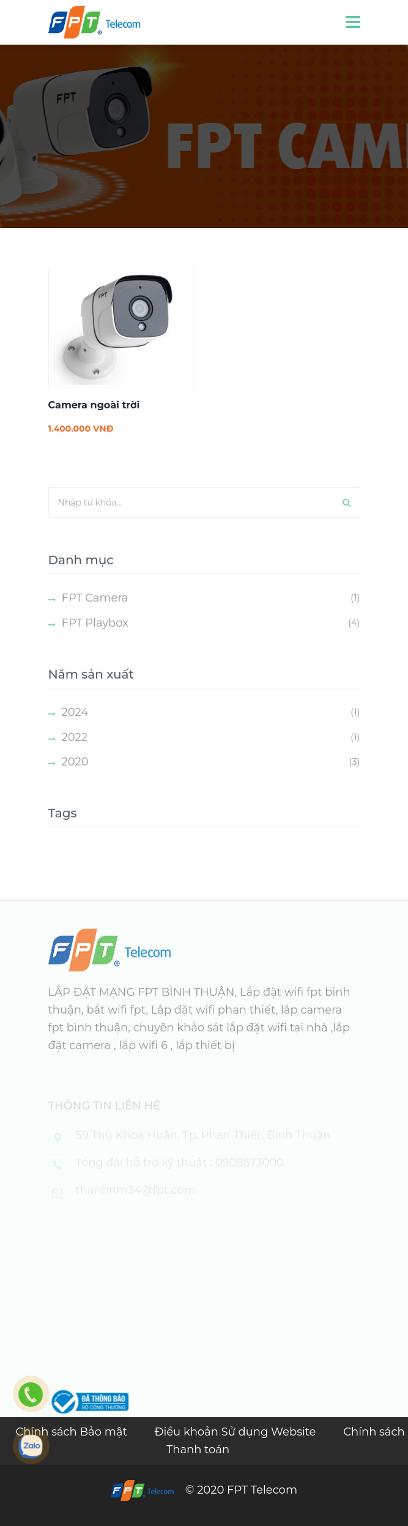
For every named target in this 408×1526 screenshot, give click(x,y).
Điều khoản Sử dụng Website (236, 1432)
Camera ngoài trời (94, 405)
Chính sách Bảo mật (72, 1432)
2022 (75, 747)
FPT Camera (95, 609)
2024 (75, 722)
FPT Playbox (95, 633)
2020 (75, 773)
